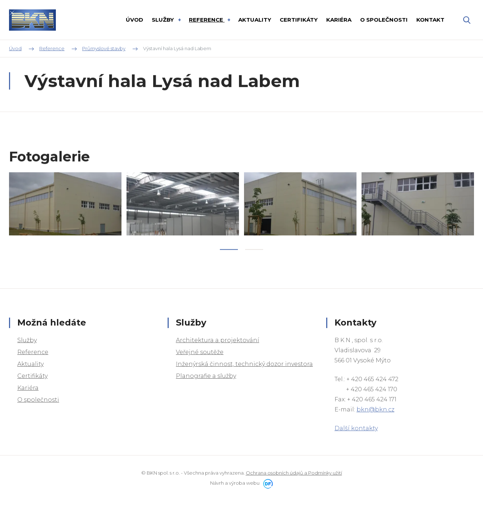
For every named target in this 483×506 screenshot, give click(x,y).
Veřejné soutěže (199, 352)
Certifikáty (32, 375)
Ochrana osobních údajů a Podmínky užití (294, 473)
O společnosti (38, 399)
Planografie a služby (206, 375)
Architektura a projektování (217, 340)
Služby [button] (163, 19)
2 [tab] (254, 262)
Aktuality (30, 364)
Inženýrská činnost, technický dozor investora (244, 364)
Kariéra (28, 387)
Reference (32, 352)
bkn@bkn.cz (375, 409)
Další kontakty (356, 428)
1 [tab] (229, 262)
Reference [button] (207, 19)
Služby (27, 340)
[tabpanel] (65, 216)
